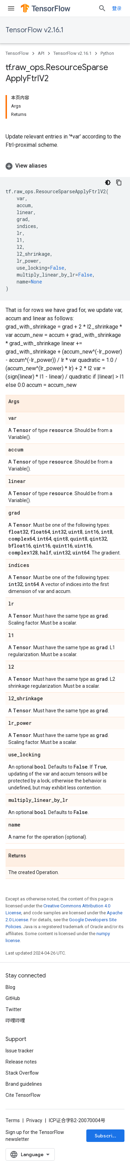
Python (107, 53)
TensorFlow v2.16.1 (34, 30)
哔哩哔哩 (15, 1020)
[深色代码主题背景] (107, 182)
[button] (65, 166)
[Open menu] (11, 8)
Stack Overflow (22, 1073)
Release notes (21, 1062)
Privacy (34, 1120)
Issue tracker (20, 1050)
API (41, 53)
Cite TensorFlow (23, 1095)
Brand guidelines (24, 1084)
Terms (13, 1120)
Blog (10, 987)
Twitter (13, 1009)
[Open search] (102, 8)
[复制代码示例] (118, 182)
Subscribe (107, 1136)
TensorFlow (17, 53)
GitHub (13, 998)
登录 (117, 8)
